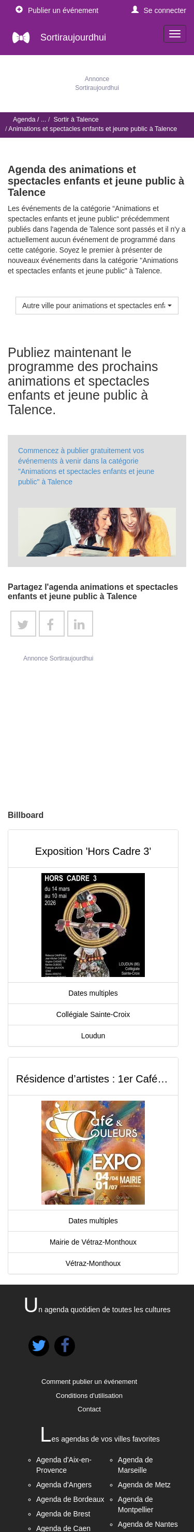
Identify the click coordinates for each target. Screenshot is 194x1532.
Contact (89, 1409)
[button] (159, 10)
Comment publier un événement (89, 1381)
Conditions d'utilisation (89, 1395)
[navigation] (174, 34)
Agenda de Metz (144, 1485)
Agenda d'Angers (64, 1485)
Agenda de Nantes (148, 1524)
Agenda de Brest (63, 1514)
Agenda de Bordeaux (70, 1499)
